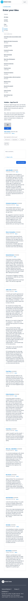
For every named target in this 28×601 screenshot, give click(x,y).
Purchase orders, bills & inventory (12, 77)
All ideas (6, 17)
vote (7, 128)
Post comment (21, 162)
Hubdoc (6, 28)
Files (5, 24)
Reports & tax (7, 81)
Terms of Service (7, 589)
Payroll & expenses (8, 63)
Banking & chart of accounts (11, 41)
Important (15, 140)
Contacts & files (8, 45)
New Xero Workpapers (9, 59)
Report (17, 171)
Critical (23, 140)
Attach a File (9, 157)
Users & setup (7, 90)
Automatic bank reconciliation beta (12, 36)
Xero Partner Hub (8, 95)
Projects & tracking (8, 72)
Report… (13, 133)
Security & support (8, 86)
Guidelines (5, 591)
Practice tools (7, 68)
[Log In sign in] (24, 2)
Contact (6, 20)
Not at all (8, 140)
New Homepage (8, 54)
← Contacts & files (7, 6)
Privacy (17, 589)
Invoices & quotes (8, 50)
